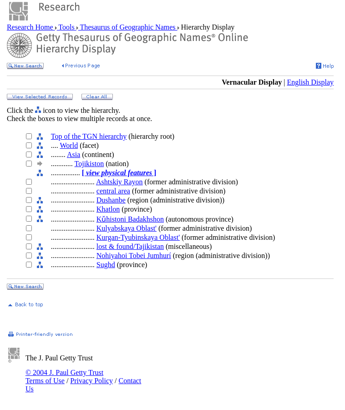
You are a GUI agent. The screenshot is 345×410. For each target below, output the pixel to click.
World (69, 145)
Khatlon (108, 209)
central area (113, 191)
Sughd (105, 264)
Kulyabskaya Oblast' (126, 228)
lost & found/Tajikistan (130, 246)
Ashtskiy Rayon (119, 182)
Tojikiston (89, 163)
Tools (66, 27)
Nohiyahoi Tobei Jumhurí (133, 255)
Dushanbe (111, 200)
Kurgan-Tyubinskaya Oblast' (138, 237)
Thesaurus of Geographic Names (128, 27)
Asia (73, 154)
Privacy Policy (91, 381)
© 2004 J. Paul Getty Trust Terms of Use (64, 377)
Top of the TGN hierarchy (89, 136)
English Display (310, 82)
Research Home (31, 27)
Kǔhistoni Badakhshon (130, 219)
